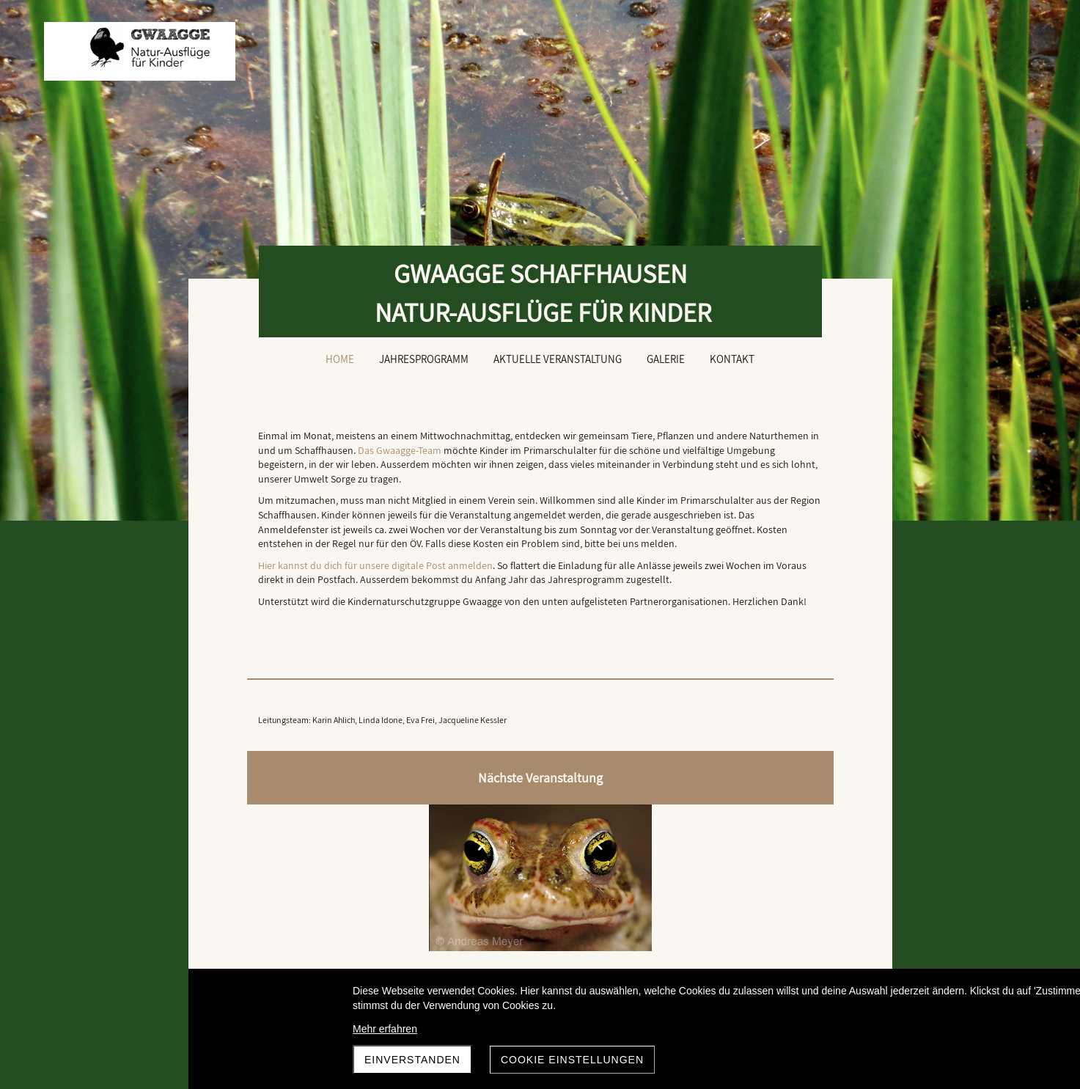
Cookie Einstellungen (572, 1060)
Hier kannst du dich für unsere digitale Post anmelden (375, 608)
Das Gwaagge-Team (589, 450)
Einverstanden (412, 1060)
